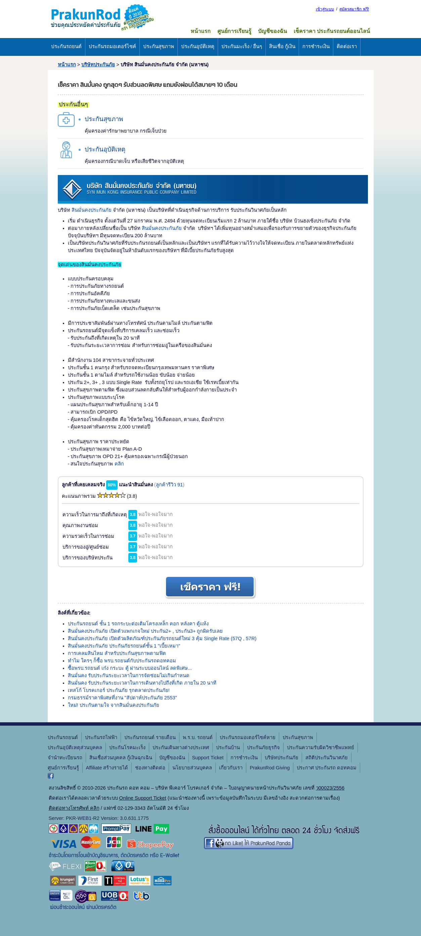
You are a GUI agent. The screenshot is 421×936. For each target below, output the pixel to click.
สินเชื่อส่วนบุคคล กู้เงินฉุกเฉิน (120, 757)
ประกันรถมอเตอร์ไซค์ (112, 46)
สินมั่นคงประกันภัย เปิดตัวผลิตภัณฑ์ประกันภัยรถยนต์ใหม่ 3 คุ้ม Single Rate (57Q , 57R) (162, 638)
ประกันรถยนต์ (66, 46)
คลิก (119, 463)
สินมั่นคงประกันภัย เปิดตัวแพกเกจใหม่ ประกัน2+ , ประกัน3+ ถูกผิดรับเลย (145, 631)
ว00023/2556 (330, 788)
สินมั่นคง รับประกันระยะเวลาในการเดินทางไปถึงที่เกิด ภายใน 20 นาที (142, 683)
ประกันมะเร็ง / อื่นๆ (241, 46)
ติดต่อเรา (347, 46)
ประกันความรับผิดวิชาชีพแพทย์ (320, 747)
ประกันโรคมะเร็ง (127, 747)
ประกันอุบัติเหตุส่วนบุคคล (75, 747)
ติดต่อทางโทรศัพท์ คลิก (74, 808)
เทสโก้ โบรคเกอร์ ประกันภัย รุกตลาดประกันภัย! (119, 690)
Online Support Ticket (142, 798)
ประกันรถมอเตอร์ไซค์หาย (248, 737)
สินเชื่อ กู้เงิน (282, 46)
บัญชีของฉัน (272, 31)
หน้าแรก (201, 31)
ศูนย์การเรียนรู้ (234, 31)
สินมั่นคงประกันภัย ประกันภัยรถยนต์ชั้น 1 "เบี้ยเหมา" (124, 646)
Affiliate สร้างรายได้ (107, 767)
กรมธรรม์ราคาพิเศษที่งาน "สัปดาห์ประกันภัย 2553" (122, 697)
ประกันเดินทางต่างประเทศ (181, 747)
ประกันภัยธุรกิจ (263, 747)
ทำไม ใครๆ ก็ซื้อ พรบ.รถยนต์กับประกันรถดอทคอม (122, 660)
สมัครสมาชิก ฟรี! (354, 9)
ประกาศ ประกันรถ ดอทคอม (326, 767)
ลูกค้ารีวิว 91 (169, 484)
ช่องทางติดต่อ (150, 767)
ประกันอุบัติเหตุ (197, 46)
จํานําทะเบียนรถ (65, 757)
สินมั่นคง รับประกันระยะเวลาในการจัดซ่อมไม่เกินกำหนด (129, 675)
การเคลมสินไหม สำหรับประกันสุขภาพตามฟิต (117, 653)
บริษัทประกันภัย (98, 64)
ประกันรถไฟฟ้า (101, 737)
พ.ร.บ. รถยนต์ (198, 737)
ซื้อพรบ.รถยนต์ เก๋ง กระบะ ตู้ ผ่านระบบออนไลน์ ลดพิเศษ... (130, 668)
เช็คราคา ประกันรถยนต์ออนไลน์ (332, 31)
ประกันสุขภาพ (158, 46)
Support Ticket (208, 757)
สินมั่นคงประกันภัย (92, 210)
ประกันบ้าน (228, 747)
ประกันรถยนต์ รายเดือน (150, 737)
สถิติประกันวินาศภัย (326, 757)
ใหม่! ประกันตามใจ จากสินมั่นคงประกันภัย (113, 705)
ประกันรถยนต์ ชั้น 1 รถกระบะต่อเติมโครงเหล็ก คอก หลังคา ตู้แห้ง (138, 623)
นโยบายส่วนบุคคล (192, 767)
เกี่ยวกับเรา (231, 767)
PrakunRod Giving (270, 767)
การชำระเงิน (316, 46)
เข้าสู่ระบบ (325, 9)
